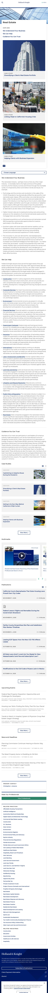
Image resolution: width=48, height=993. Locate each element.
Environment (7, 301)
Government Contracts (10, 325)
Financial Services (9, 310)
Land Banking (7, 858)
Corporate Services (9, 290)
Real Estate (7, 415)
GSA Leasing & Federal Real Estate (13, 847)
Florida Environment (9, 842)
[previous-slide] (38, 579)
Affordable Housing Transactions (12, 809)
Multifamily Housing (9, 873)
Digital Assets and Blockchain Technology (15, 816)
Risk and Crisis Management (11, 912)
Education (6, 933)
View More (23, 532)
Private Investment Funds (11, 884)
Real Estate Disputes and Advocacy (13, 899)
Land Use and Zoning (10, 370)
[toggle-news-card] (43, 466)
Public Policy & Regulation (12, 394)
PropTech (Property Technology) (12, 889)
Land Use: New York (9, 868)
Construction (7, 279)
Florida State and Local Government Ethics (15, 845)
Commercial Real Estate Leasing (12, 819)
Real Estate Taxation (9, 904)
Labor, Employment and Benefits (14, 357)
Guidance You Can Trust (12, 37)
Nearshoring (7, 876)
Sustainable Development (11, 917)
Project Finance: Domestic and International (16, 886)
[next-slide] (42, 579)
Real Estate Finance (9, 902)
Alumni (4, 976)
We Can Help (7, 34)
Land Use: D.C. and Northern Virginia (14, 865)
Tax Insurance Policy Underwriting (13, 922)
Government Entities (9, 936)
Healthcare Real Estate (10, 850)
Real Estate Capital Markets (11, 894)
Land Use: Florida (8, 863)
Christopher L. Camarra (10, 786)
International (7, 347)
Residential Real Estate (10, 907)
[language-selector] (24, 172)
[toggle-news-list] (45, 466)
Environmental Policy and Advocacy (13, 834)
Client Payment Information (11, 972)
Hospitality (6, 941)
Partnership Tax (8, 881)
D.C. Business (7, 824)
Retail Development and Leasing (13, 909)
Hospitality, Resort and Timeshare (13, 853)
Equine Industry (8, 837)
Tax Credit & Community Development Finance (17, 920)
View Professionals (24, 798)
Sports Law (6, 914)
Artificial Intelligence (9, 811)
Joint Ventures (7, 855)
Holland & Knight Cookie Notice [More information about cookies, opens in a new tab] (22, 992)
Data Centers (7, 827)
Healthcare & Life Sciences (11, 939)
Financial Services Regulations (12, 840)
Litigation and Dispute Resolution (14, 383)
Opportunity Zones (8, 878)
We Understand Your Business (14, 31)
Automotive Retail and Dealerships (13, 814)
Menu (44, 2)
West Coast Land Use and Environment (14, 925)
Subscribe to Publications (24, 968)
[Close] (44, 986)
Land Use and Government (11, 860)
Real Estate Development (10, 896)
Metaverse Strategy (9, 871)
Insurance (6, 334)
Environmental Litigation (10, 832)
